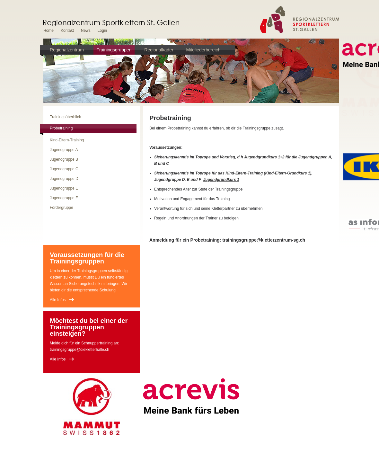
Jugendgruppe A (64, 149)
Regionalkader (158, 49)
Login (102, 30)
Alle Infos (58, 300)
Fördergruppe (61, 207)
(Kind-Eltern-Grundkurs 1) (287, 173)
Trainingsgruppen (114, 49)
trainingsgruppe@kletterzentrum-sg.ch (263, 240)
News (86, 30)
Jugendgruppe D (64, 178)
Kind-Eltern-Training (67, 140)
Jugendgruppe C (64, 169)
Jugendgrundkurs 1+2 (264, 157)
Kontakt (67, 30)
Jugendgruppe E (64, 188)
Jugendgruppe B (64, 159)
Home (48, 30)
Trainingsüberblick (65, 117)
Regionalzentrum (67, 49)
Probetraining (61, 128)
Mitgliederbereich (203, 49)
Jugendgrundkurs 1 (221, 179)
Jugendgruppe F (64, 198)
